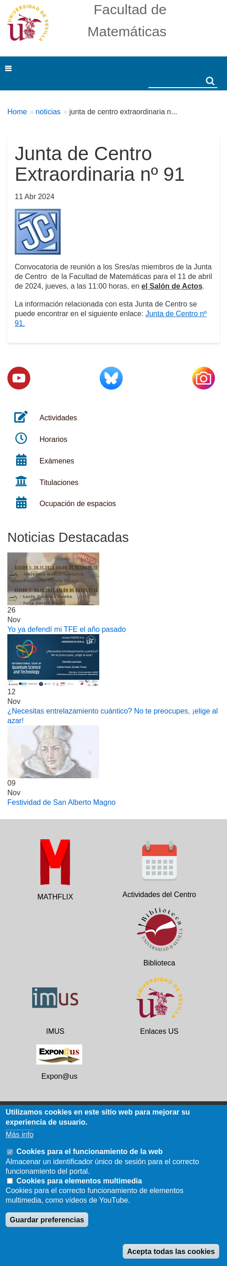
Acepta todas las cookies (171, 1251)
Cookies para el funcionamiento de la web (90, 1151)
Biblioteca (159, 963)
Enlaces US (159, 1031)
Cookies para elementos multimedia (79, 1181)
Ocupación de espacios (78, 504)
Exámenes (57, 461)
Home (17, 112)
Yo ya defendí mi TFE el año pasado (66, 629)
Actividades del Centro (159, 894)
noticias (48, 112)
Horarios (53, 439)
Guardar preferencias (47, 1220)
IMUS (55, 1031)
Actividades (58, 418)
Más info (19, 1134)
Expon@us (59, 1076)
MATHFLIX (55, 897)
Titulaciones (59, 482)
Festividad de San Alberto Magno (61, 802)
